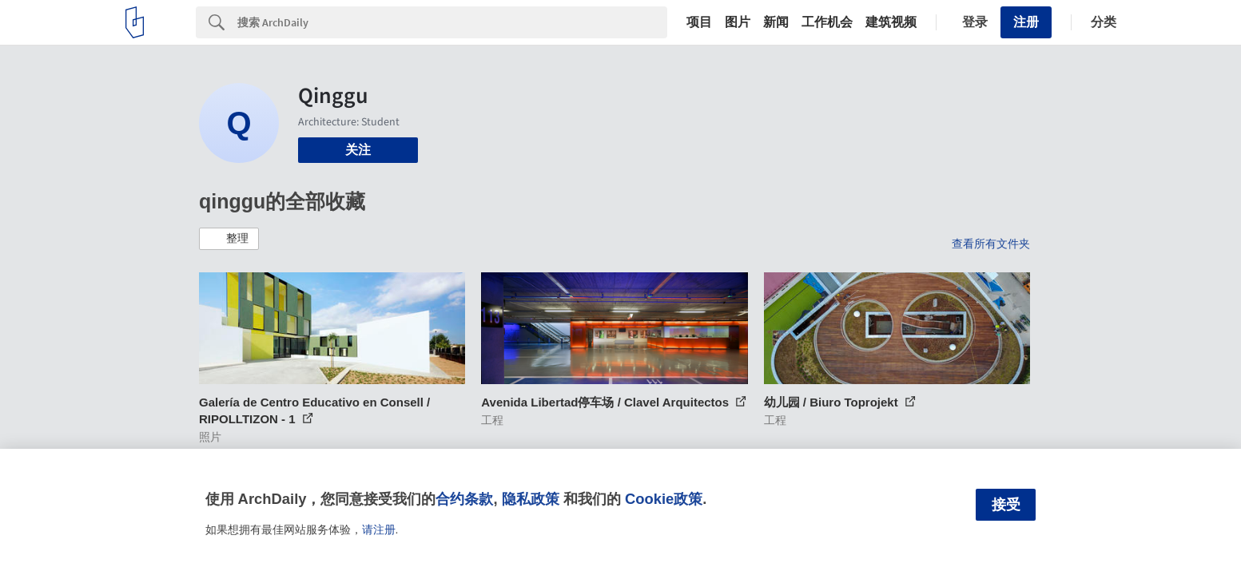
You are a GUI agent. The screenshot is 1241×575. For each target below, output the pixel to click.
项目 (699, 22)
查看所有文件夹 (991, 243)
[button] (229, 239)
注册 (1026, 22)
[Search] (452, 22)
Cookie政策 (663, 498)
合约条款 (464, 498)
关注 (358, 150)
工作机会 (827, 22)
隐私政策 (530, 498)
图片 (737, 22)
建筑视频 (891, 22)
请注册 (379, 529)
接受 (1006, 505)
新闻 (776, 22)
